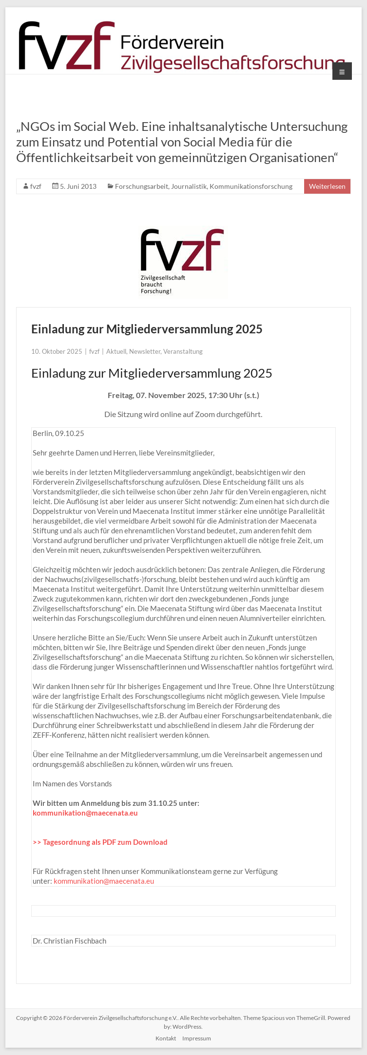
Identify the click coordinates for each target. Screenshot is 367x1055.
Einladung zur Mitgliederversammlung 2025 (147, 329)
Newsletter (144, 351)
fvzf (35, 186)
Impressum (196, 1038)
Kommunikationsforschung (251, 186)
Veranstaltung (183, 351)
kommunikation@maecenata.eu (85, 812)
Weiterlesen (327, 186)
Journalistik (189, 186)
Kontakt (165, 1038)
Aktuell (116, 351)
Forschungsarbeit (141, 186)
